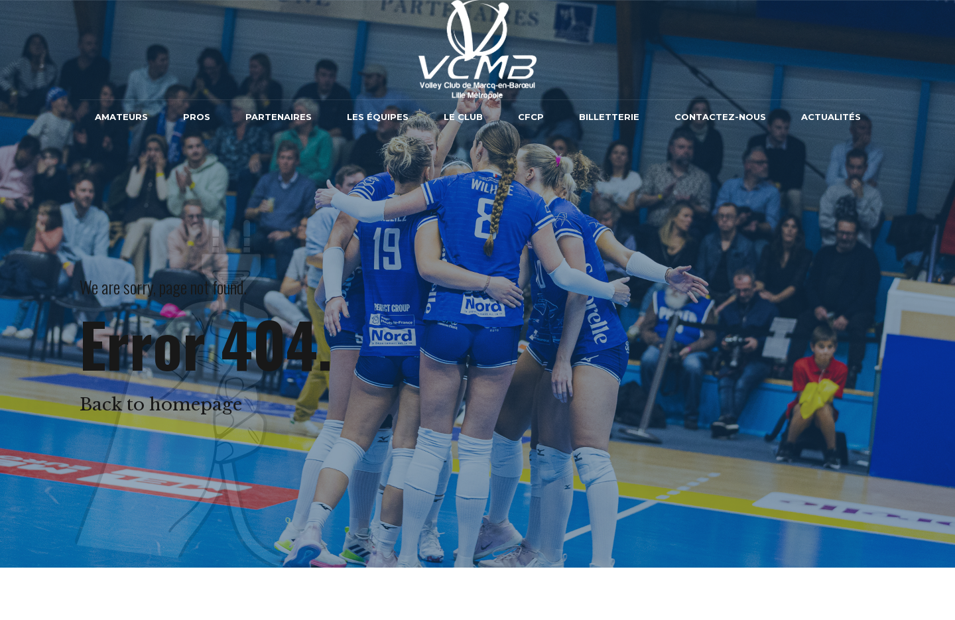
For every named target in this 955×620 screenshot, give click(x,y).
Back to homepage (161, 404)
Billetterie (609, 116)
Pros (196, 116)
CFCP (531, 116)
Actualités (831, 116)
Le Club (463, 116)
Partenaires (278, 116)
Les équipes (378, 116)
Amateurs (121, 116)
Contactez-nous (720, 116)
